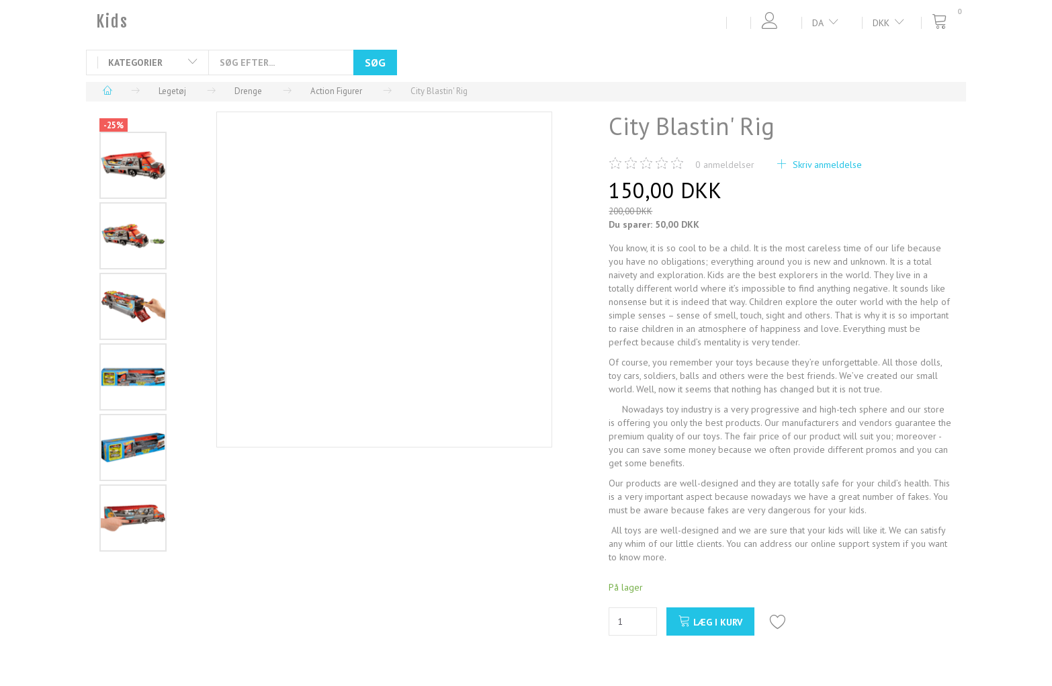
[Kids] (112, 21)
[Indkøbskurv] (943, 22)
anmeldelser (724, 165)
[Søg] (375, 62)
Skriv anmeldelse (826, 165)
